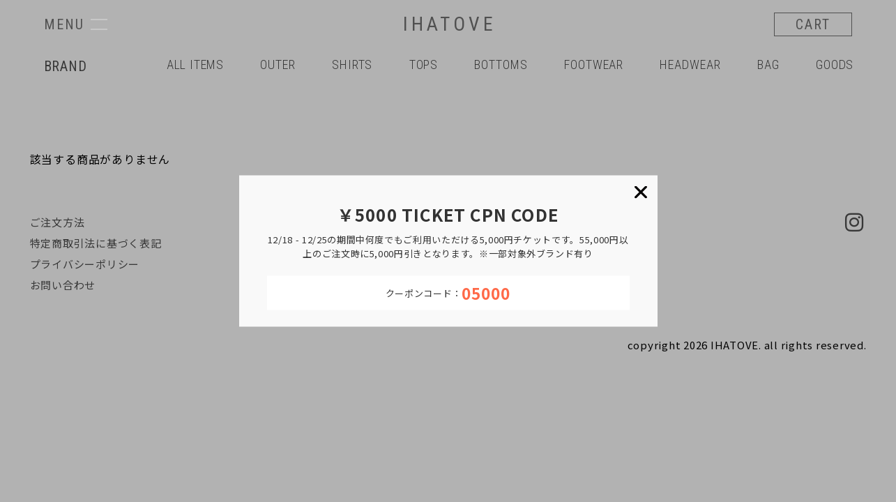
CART (813, 24)
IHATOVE (449, 24)
